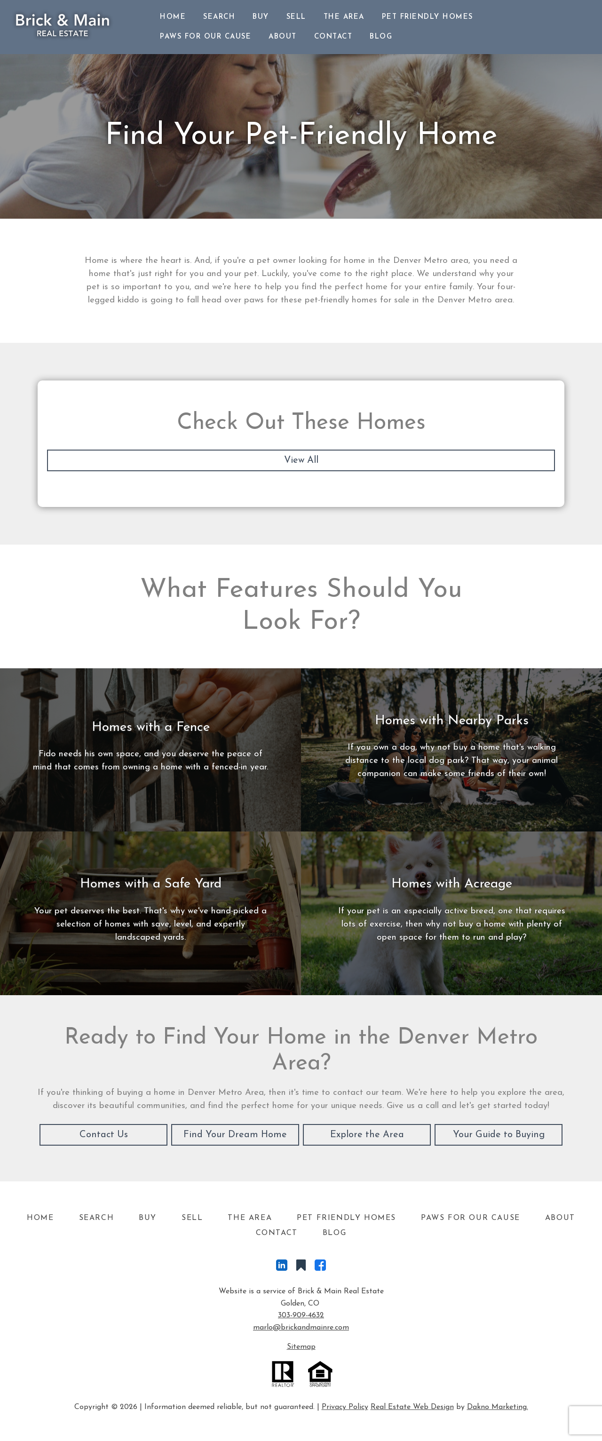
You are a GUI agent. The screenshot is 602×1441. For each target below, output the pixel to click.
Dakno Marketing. (497, 1407)
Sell (296, 17)
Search (219, 17)
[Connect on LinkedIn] (281, 1267)
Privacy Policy (345, 1407)
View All (301, 460)
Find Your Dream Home (235, 1135)
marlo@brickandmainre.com (301, 1327)
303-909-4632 (301, 1315)
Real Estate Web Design (412, 1407)
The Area (344, 17)
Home (173, 17)
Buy (261, 17)
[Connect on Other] (301, 1267)
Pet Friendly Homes (427, 17)
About (283, 36)
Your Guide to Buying (499, 1135)
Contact (333, 36)
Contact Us (103, 1135)
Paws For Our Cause (205, 36)
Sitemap (301, 1347)
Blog (381, 36)
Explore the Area (367, 1135)
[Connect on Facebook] (320, 1267)
